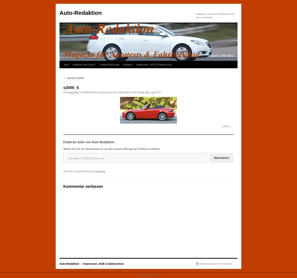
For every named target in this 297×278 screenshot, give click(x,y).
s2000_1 (226, 126)
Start (66, 64)
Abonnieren (221, 157)
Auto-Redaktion (80, 13)
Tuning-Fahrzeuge (109, 64)
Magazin (128, 64)
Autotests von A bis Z (84, 64)
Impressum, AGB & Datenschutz (154, 64)
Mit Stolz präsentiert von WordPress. (216, 263)
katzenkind (73, 92)
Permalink (100, 171)
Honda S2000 (73, 78)
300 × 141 (150, 92)
